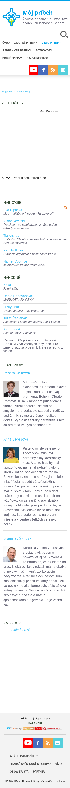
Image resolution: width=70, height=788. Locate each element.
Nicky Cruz (11, 307)
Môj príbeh (38, 12)
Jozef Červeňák (15, 318)
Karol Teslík (12, 329)
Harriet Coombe (15, 261)
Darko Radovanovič (18, 296)
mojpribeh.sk (20, 630)
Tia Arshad (11, 236)
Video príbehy (23, 91)
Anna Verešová (15, 439)
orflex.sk (61, 781)
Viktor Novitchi (14, 221)
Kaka (7, 285)
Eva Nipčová (12, 210)
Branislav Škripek (17, 538)
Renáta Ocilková (16, 373)
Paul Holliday (13, 250)
